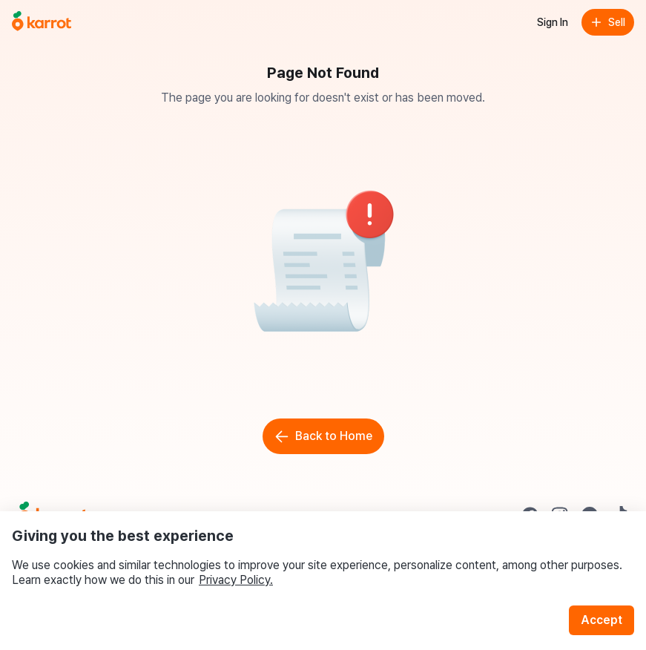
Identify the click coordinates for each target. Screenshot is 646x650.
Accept (601, 620)
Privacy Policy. (236, 580)
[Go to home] (41, 22)
